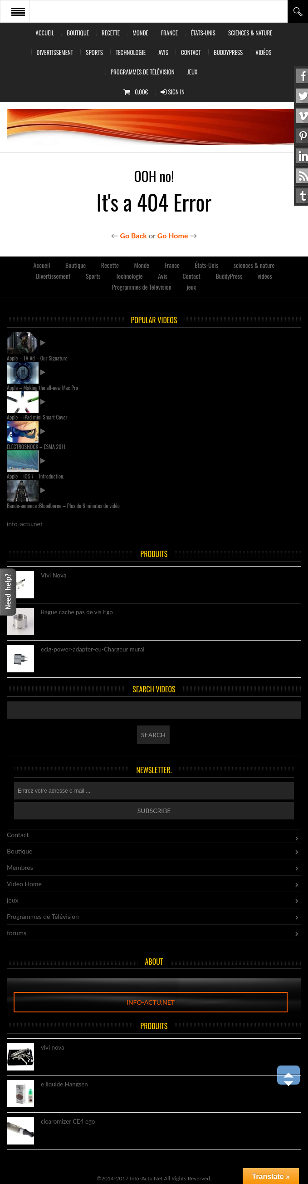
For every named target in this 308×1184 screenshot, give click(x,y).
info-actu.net (151, 1002)
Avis (163, 52)
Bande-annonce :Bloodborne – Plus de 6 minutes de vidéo (63, 505)
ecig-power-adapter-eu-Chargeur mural (93, 649)
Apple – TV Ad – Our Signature (37, 358)
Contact (191, 52)
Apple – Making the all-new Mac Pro (42, 387)
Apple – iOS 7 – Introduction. (35, 476)
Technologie (131, 52)
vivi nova (52, 1047)
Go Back (133, 235)
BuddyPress (228, 52)
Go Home (172, 235)
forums (16, 933)
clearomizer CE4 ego (68, 1121)
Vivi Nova (53, 575)
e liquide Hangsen (64, 1084)
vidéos (263, 52)
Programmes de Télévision (143, 71)
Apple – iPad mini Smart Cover (37, 417)
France (169, 32)
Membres (20, 867)
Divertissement (55, 52)
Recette (111, 32)
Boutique (78, 32)
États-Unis (203, 32)
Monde (140, 32)
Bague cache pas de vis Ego (77, 612)
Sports (94, 52)
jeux (192, 71)
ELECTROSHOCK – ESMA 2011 (36, 446)
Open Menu (18, 11)
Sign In (173, 91)
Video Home (24, 884)
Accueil (45, 32)
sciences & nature (250, 32)
